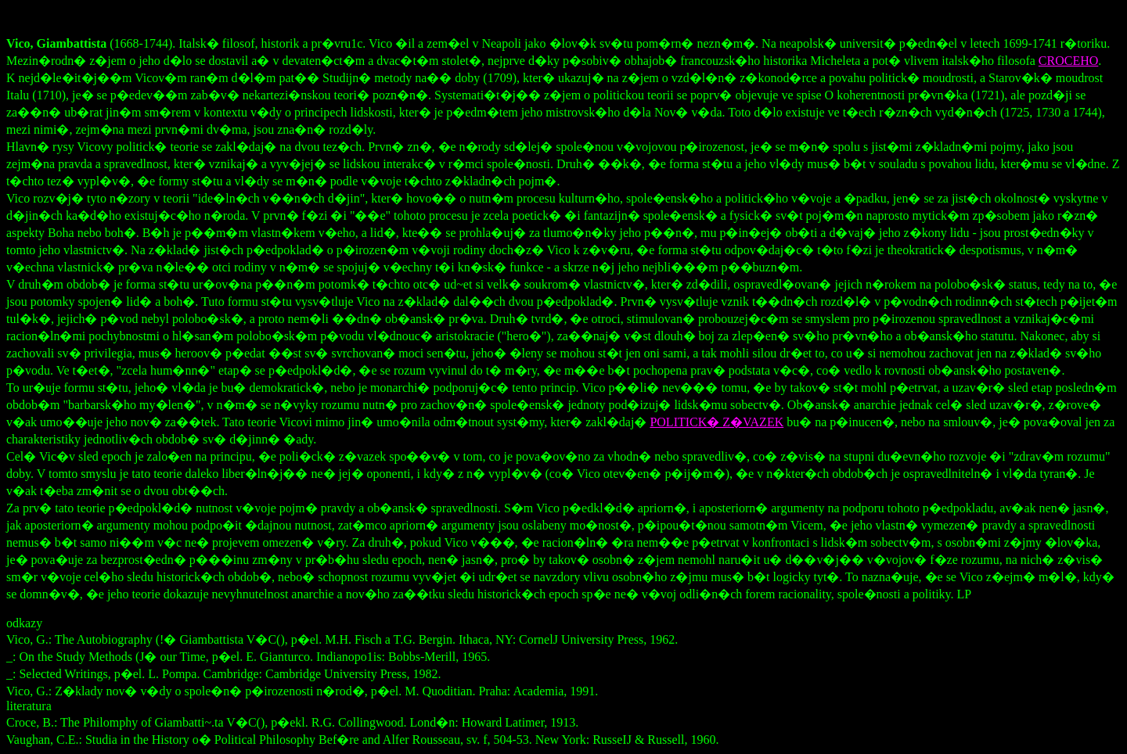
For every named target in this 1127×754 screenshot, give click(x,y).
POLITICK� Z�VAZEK (716, 422)
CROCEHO (1068, 60)
